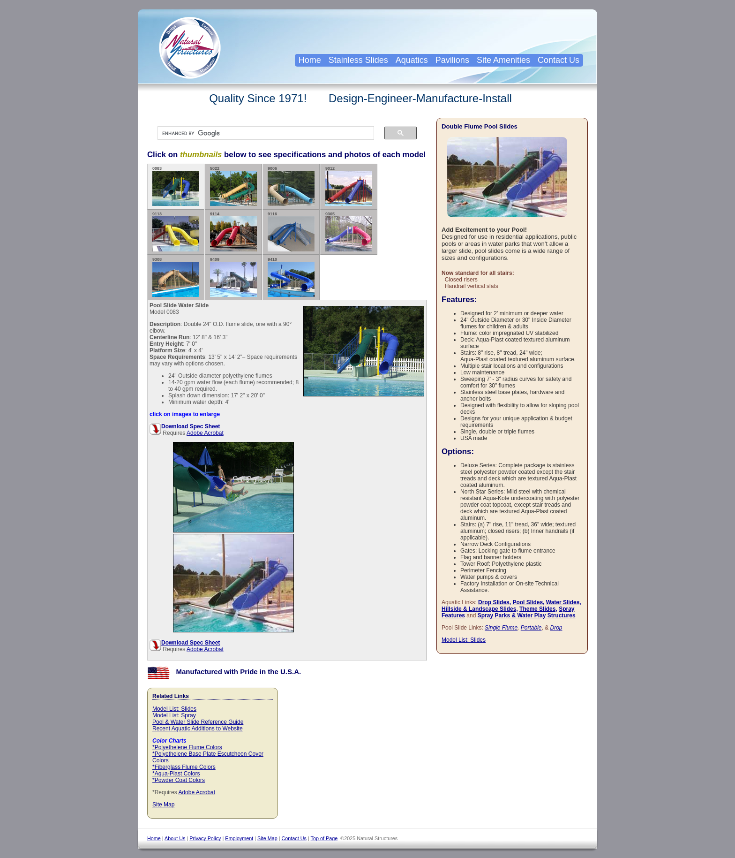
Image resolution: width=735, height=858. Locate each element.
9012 (348, 186)
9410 (291, 277)
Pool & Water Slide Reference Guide (197, 722)
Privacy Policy (205, 838)
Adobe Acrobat (205, 433)
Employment (239, 838)
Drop (556, 627)
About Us (175, 838)
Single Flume (501, 627)
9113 (175, 231)
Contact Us (558, 60)
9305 (348, 231)
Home (310, 60)
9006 (291, 186)
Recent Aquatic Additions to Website (197, 728)
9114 (233, 231)
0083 (175, 186)
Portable (531, 627)
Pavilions (452, 60)
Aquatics (412, 60)
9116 (291, 231)
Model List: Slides (174, 709)
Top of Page (324, 838)
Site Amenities (503, 60)
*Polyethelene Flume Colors (187, 747)
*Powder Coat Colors (178, 780)
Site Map (163, 804)
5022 (233, 186)
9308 (175, 277)
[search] (261, 133)
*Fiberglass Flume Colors (184, 767)
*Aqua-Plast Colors (176, 773)
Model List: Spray (174, 715)
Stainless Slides (358, 60)
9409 (233, 277)
